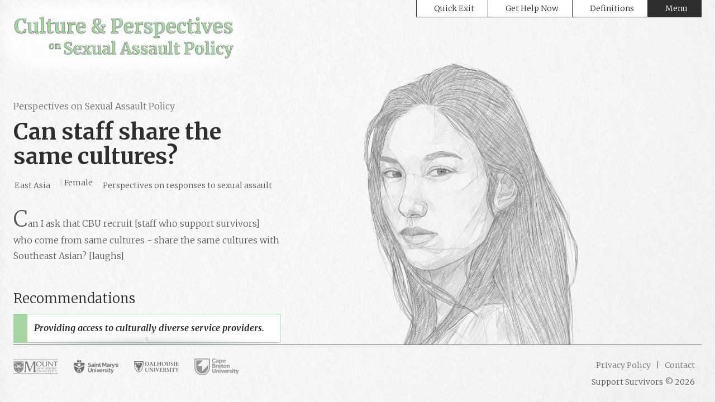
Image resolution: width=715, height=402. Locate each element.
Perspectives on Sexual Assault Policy (94, 106)
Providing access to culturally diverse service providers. (149, 327)
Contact (679, 365)
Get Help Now (532, 8)
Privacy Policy (623, 365)
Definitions (612, 8)
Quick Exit (454, 8)
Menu (676, 8)
